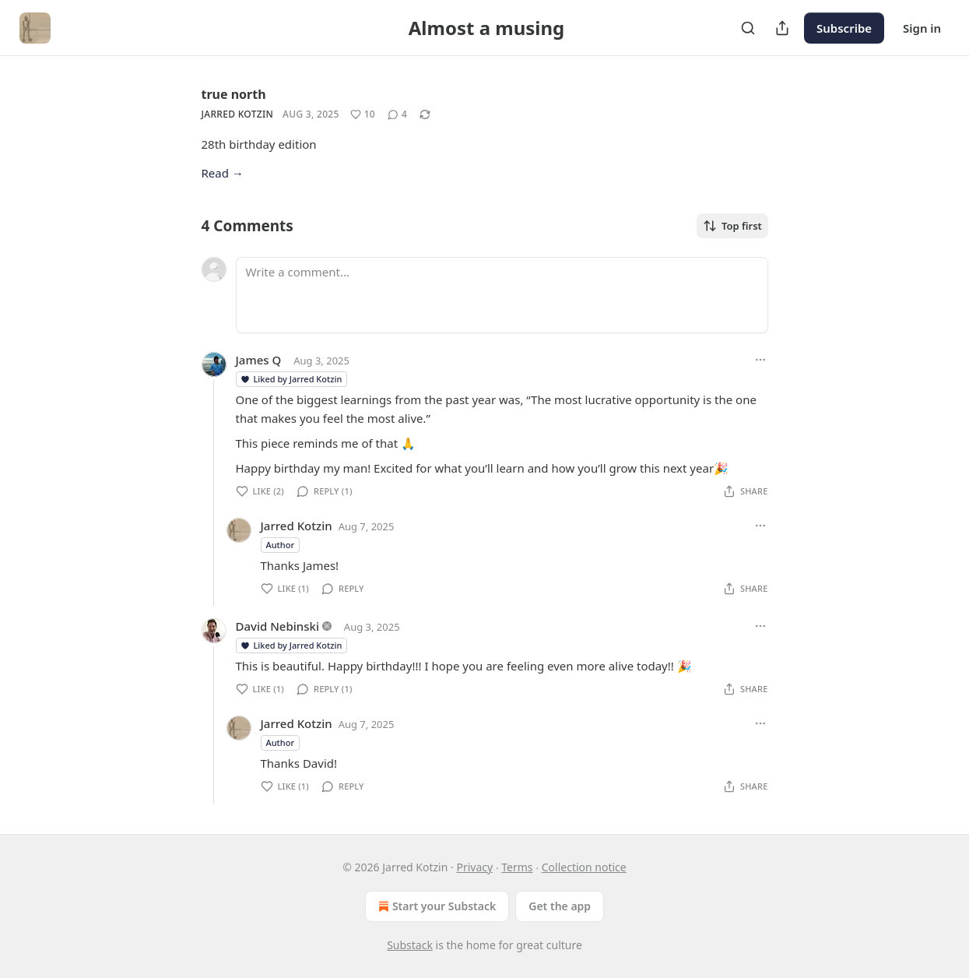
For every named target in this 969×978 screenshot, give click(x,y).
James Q (259, 360)
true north (234, 94)
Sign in (922, 28)
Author (280, 545)
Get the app (559, 906)
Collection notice (584, 867)
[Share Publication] (782, 28)
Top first (732, 226)
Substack (410, 945)
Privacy (474, 867)
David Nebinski (277, 626)
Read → (223, 173)
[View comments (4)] (397, 114)
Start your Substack (435, 906)
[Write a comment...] (502, 295)
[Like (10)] (363, 114)
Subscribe (844, 28)
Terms (516, 867)
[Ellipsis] (760, 359)
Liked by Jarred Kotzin (291, 379)
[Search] (748, 28)
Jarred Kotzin (238, 114)
